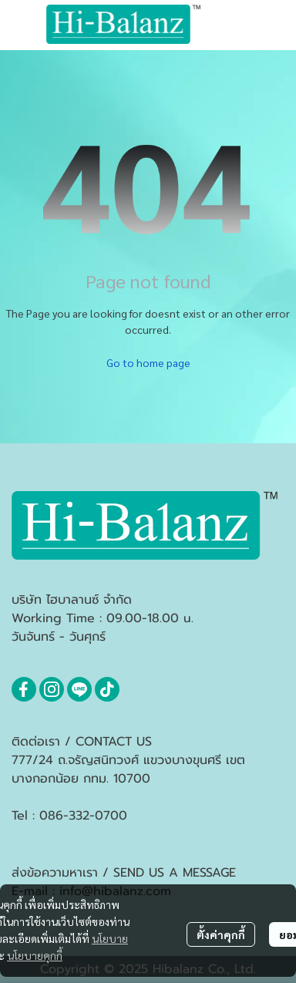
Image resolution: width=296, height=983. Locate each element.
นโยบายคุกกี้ (34, 955)
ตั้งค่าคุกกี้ (221, 934)
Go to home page (148, 362)
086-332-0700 (83, 815)
